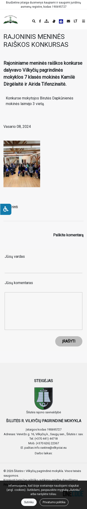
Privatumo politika (54, 502)
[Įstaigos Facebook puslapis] (40, 21)
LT (75, 21)
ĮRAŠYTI (68, 341)
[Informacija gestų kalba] (54, 21)
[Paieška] (33, 21)
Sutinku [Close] (29, 502)
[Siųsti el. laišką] (68, 21)
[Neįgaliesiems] (6, 209)
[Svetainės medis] (47, 21)
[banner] (7, 19)
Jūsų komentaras (19, 283)
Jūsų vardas (15, 256)
